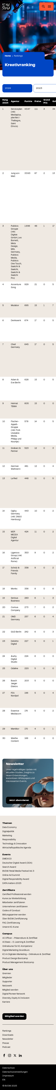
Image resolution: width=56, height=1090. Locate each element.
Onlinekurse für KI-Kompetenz (17, 946)
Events (6, 855)
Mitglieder (7, 978)
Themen (7, 823)
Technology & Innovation (14, 844)
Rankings (18, 56)
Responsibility (9, 840)
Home (8, 56)
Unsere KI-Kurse (10, 927)
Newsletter (7, 1039)
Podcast (6, 1047)
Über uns (7, 969)
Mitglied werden (10, 990)
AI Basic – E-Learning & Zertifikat (18, 942)
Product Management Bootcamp (18, 962)
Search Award (9, 867)
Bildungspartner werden (14, 915)
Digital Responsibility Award (15, 879)
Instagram (9, 1055)
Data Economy (9, 827)
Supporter (7, 982)
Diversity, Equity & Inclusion (15, 998)
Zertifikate (8, 890)
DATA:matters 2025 (11, 883)
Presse (5, 1043)
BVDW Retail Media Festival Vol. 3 (18, 871)
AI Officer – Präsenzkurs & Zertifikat (19, 938)
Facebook (4, 1055)
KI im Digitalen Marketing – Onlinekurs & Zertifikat (26, 954)
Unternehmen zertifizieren (15, 907)
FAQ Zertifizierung (11, 923)
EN (3, 1080)
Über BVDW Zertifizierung (14, 919)
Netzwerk (7, 986)
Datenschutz (8, 1068)
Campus (7, 934)
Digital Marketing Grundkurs (15, 950)
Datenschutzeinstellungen (15, 1072)
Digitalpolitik (8, 832)
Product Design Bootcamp (15, 958)
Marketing (7, 836)
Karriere (6, 1002)
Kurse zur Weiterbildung (14, 899)
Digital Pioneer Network (13, 994)
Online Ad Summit (11, 875)
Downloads (7, 1035)
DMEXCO (6, 859)
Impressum (8, 1076)
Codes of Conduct (11, 911)
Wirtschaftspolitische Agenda (16, 848)
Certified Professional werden (16, 894)
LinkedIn (20, 1055)
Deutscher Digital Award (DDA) (17, 863)
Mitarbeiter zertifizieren (13, 903)
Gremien (6, 974)
